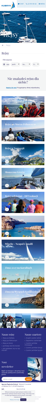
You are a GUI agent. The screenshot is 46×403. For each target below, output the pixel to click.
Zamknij (23, 399)
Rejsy (8, 45)
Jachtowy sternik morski (11, 346)
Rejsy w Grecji (8, 343)
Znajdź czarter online (33, 338)
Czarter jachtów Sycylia (34, 350)
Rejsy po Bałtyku (9, 338)
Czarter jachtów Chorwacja (31, 344)
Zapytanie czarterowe (33, 340)
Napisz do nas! (11, 88)
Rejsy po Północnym (10, 340)
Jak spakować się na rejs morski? (11, 349)
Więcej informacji (14, 399)
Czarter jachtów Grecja (34, 348)
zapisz (28, 379)
